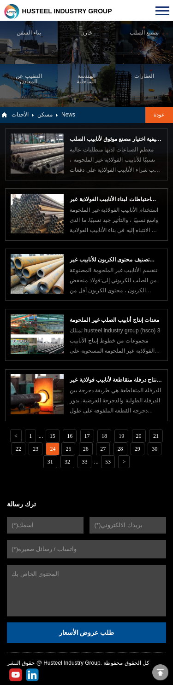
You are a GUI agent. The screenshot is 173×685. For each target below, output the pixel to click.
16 (69, 436)
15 (52, 436)
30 (154, 449)
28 (120, 449)
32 (67, 462)
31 (50, 462)
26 (86, 449)
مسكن (45, 114)
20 (139, 436)
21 (156, 436)
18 (104, 436)
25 (68, 449)
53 (108, 462)
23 (35, 449)
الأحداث (20, 114)
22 (18, 449)
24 (52, 449)
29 (137, 449)
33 (84, 462)
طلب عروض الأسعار (86, 632)
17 (87, 436)
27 (103, 449)
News (68, 114)
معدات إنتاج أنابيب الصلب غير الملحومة (114, 320)
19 (121, 436)
